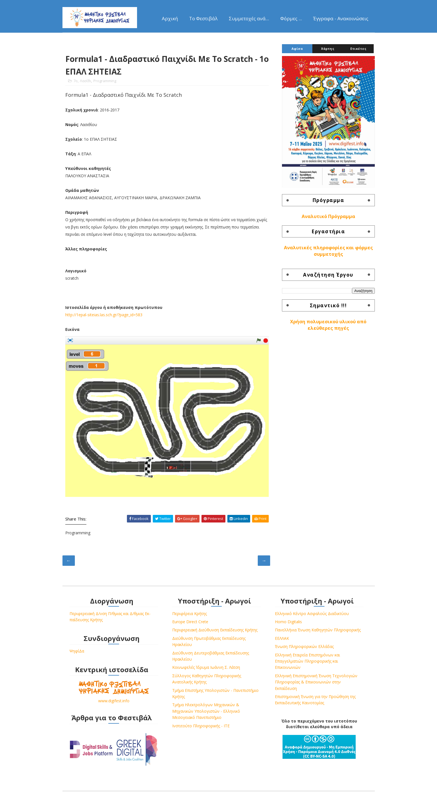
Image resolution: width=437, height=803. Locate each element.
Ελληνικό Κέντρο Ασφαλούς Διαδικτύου (312, 613)
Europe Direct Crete (190, 621)
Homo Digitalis (288, 621)
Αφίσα (297, 48)
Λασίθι (85, 80)
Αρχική (170, 18)
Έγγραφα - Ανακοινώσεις (340, 18)
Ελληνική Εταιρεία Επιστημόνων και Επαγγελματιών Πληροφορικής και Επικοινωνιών (307, 661)
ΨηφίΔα (77, 651)
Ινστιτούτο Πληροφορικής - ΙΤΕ (201, 725)
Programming (104, 80)
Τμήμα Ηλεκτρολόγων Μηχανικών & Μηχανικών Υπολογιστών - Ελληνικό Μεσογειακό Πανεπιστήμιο (206, 711)
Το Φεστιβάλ (203, 18)
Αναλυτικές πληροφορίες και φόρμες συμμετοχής (328, 251)
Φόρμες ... (291, 18)
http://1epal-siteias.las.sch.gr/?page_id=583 (103, 314)
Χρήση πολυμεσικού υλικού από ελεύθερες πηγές (328, 324)
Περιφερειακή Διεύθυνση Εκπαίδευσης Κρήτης (214, 629)
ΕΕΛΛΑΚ (282, 638)
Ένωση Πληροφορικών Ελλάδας (304, 646)
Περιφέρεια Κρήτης (189, 613)
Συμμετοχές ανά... (249, 18)
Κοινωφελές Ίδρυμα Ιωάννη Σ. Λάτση (206, 667)
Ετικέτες (358, 48)
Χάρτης (327, 48)
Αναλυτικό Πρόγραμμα (328, 216)
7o (75, 80)
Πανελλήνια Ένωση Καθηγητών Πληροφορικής (318, 629)
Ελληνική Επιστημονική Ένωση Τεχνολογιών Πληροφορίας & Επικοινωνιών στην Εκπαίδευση (316, 682)
